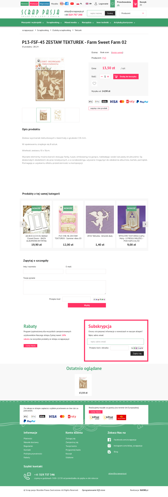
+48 (73, 15)
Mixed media (71, 22)
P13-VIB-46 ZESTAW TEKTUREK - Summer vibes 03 (68, 237)
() (124, 4)
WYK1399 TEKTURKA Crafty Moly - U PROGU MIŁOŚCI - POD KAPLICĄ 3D (131, 238)
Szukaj (110, 13)
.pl (144, 490)
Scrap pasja (40, 13)
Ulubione (69, 457)
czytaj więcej (30, 345)
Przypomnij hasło (73, 450)
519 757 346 (44, 474)
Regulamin (28, 446)
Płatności (28, 438)
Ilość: (93, 76)
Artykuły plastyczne (123, 22)
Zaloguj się (70, 438)
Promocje (34, 3)
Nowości (24, 3)
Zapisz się (137, 353)
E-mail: (69, 266)
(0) (143, 3)
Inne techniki (103, 22)
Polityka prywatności (33, 453)
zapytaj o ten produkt (98, 108)
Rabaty (27, 457)
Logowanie (103, 3)
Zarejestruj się (72, 442)
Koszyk (69, 453)
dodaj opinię (117, 52)
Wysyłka (54, 3)
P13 (104, 57)
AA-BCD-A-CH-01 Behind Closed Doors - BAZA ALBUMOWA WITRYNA (36, 238)
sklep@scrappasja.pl (74, 11)
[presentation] (22, 224)
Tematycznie (28, 29)
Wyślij (87, 305)
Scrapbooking (53, 22)
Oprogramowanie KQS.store (93, 490)
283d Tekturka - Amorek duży (99, 236)
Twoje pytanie (29, 278)
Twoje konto (71, 446)
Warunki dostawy (31, 442)
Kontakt (27, 450)
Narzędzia (86, 22)
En (90, 4)
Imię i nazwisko (29, 266)
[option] (50, 78)
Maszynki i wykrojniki (31, 22)
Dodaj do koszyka (128, 76)
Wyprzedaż (44, 3)
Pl (81, 4)
